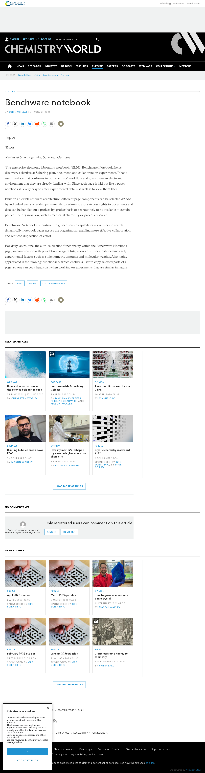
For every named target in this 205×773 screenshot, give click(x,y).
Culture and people (54, 283)
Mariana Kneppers (68, 398)
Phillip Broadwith (64, 401)
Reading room (50, 75)
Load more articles (69, 486)
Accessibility (80, 733)
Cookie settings (27, 760)
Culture (10, 91)
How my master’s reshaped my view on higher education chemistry (69, 453)
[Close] (48, 708)
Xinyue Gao (107, 398)
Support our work (161, 749)
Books (32, 283)
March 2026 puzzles (63, 595)
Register (28, 39)
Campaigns (85, 749)
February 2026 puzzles (21, 653)
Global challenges (136, 749)
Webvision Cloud (193, 770)
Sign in (51, 531)
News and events (64, 749)
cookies (149, 762)
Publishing (165, 3)
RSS (80, 710)
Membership (193, 3)
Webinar (12, 382)
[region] (27, 736)
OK (27, 751)
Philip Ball (106, 665)
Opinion (99, 382)
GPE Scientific (108, 463)
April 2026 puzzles (18, 595)
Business (12, 446)
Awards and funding (108, 749)
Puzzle (99, 446)
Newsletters (24, 75)
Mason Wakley (61, 403)
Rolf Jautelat (18, 112)
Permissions (98, 733)
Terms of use (61, 733)
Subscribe (44, 39)
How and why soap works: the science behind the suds (24, 388)
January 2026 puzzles (64, 653)
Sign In (14, 39)
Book (98, 649)
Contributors (65, 710)
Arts (20, 283)
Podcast (56, 382)
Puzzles (65, 75)
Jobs (37, 75)
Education (178, 3)
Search (97, 39)
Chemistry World (24, 398)
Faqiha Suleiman (67, 465)
